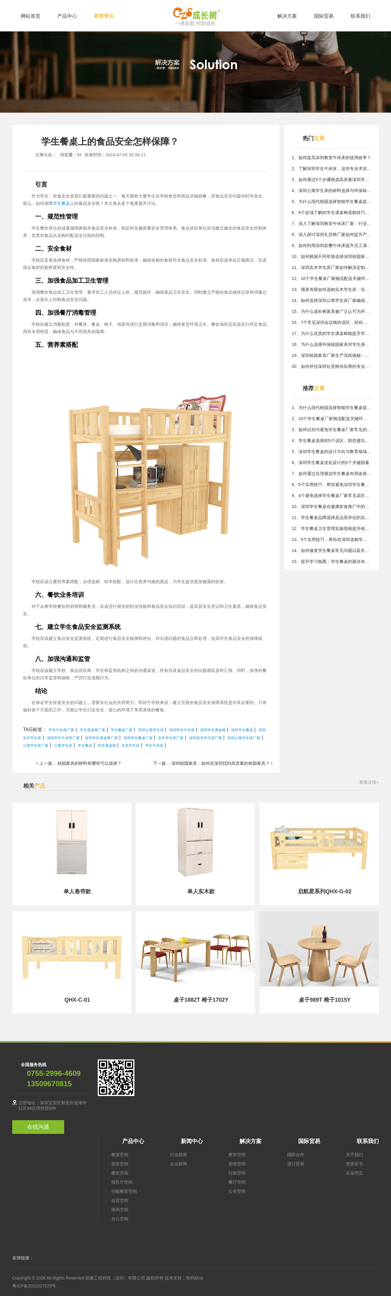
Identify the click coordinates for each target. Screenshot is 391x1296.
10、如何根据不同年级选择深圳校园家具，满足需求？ (331, 256)
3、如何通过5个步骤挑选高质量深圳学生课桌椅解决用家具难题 (331, 179)
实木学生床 (130, 745)
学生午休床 (154, 745)
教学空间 (237, 1154)
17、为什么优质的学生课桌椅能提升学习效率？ (331, 333)
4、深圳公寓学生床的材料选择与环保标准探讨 (331, 190)
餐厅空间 (237, 1182)
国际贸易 (324, 16)
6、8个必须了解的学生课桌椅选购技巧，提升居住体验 (331, 212)
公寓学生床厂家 (36, 745)
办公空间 (119, 1218)
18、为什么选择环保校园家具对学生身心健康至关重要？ (331, 344)
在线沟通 (38, 1127)
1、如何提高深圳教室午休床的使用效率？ (331, 157)
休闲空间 (119, 1209)
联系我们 (360, 16)
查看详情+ (369, 782)
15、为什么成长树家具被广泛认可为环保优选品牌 (331, 311)
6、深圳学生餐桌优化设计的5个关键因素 (330, 462)
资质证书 (354, 1163)
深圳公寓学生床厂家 (243, 738)
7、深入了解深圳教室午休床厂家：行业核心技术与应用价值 (331, 223)
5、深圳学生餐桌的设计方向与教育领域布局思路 (331, 451)
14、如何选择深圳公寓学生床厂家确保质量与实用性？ (331, 300)
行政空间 (237, 1173)
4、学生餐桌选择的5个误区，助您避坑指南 (331, 440)
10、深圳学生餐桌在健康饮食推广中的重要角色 (331, 506)
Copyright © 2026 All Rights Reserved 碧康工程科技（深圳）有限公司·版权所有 (88, 1278)
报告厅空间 (122, 1182)
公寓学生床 (63, 745)
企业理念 (354, 1173)
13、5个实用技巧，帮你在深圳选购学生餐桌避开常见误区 (331, 539)
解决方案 (287, 16)
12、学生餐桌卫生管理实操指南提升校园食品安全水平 (331, 528)
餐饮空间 (119, 1173)
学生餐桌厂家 (122, 730)
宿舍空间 (119, 1163)
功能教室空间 (124, 1191)
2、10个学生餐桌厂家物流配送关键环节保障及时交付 (331, 418)
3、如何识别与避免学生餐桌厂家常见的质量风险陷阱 (331, 429)
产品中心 (67, 16)
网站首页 (30, 16)
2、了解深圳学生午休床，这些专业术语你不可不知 (331, 168)
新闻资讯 (104, 16)
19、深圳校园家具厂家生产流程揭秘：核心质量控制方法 (331, 355)
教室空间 (119, 1154)
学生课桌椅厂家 (92, 730)
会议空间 (119, 1200)
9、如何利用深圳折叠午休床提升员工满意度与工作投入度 (331, 245)
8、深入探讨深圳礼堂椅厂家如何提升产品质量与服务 (331, 234)
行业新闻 (178, 1154)
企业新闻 (178, 1163)
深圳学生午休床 (182, 730)
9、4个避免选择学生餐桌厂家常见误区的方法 (331, 495)
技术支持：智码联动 (184, 1278)
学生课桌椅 (107, 745)
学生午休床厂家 (61, 730)
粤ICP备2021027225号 (34, 1285)
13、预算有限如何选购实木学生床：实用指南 (331, 289)
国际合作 (295, 1154)
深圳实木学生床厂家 (205, 738)
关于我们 (354, 1154)
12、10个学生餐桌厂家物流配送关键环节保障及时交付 (331, 278)
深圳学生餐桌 (242, 730)
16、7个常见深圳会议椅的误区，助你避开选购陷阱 (331, 322)
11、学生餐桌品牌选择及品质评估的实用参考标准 (331, 517)
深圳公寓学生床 (151, 730)
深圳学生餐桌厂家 (138, 738)
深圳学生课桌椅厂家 (101, 738)
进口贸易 (295, 1163)
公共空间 (237, 1191)
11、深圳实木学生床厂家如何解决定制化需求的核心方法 (331, 267)
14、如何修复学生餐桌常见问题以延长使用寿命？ (331, 550)
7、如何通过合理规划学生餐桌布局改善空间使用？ (331, 473)
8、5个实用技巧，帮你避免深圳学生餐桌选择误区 (331, 484)
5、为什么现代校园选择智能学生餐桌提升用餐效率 (331, 201)
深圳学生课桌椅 (213, 730)
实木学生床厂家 (171, 738)
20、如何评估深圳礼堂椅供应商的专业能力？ (331, 366)
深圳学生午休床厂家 (63, 738)
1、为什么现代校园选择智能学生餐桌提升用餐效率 (331, 407)
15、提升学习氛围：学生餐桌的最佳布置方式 (331, 561)
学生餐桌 (61, 203)
